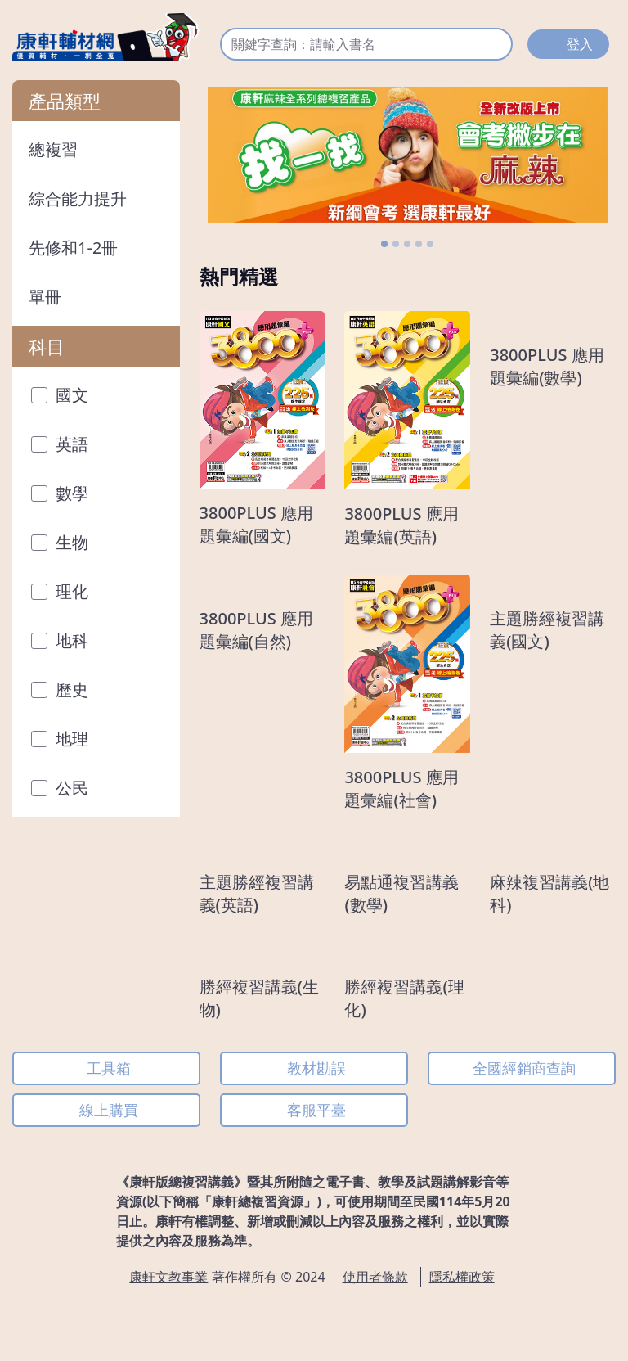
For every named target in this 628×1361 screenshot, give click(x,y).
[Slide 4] (418, 244)
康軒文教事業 (168, 1277)
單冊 (45, 297)
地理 (54, 739)
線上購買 (108, 1110)
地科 (54, 640)
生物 (54, 542)
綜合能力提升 (78, 198)
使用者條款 (375, 1277)
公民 (54, 788)
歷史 (54, 689)
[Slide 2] (395, 244)
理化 (54, 591)
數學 (54, 493)
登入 (580, 44)
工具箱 (109, 1068)
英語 (54, 444)
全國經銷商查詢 (524, 1068)
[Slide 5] (430, 244)
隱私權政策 (462, 1277)
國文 (54, 395)
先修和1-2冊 (73, 248)
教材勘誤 (316, 1068)
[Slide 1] (384, 244)
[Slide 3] (407, 244)
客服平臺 (316, 1110)
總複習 (53, 149)
